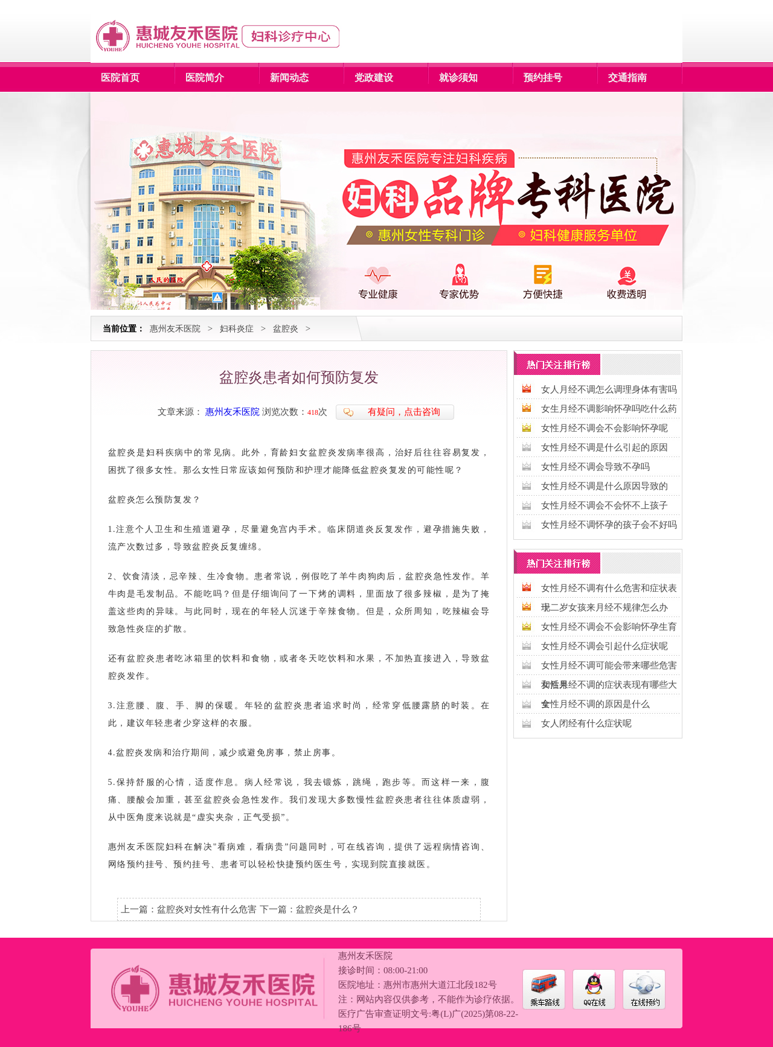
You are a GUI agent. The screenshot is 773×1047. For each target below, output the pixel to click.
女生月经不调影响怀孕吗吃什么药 (609, 409)
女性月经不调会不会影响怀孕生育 (609, 627)
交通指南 (627, 77)
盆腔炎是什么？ (327, 909)
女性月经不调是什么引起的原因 (604, 447)
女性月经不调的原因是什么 (595, 704)
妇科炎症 (237, 328)
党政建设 (373, 77)
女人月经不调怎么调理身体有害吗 (609, 389)
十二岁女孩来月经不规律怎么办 (604, 607)
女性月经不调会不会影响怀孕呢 (604, 428)
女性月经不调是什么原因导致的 (604, 486)
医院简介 (204, 77)
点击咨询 (422, 412)
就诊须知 (458, 77)
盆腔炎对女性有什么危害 (207, 909)
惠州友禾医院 (175, 328)
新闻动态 (289, 77)
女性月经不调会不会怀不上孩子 (604, 505)
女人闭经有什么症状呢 (586, 723)
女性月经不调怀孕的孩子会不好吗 (609, 525)
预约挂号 (543, 77)
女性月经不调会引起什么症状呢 (604, 646)
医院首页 (120, 77)
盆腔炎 (285, 328)
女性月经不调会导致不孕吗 (595, 467)
